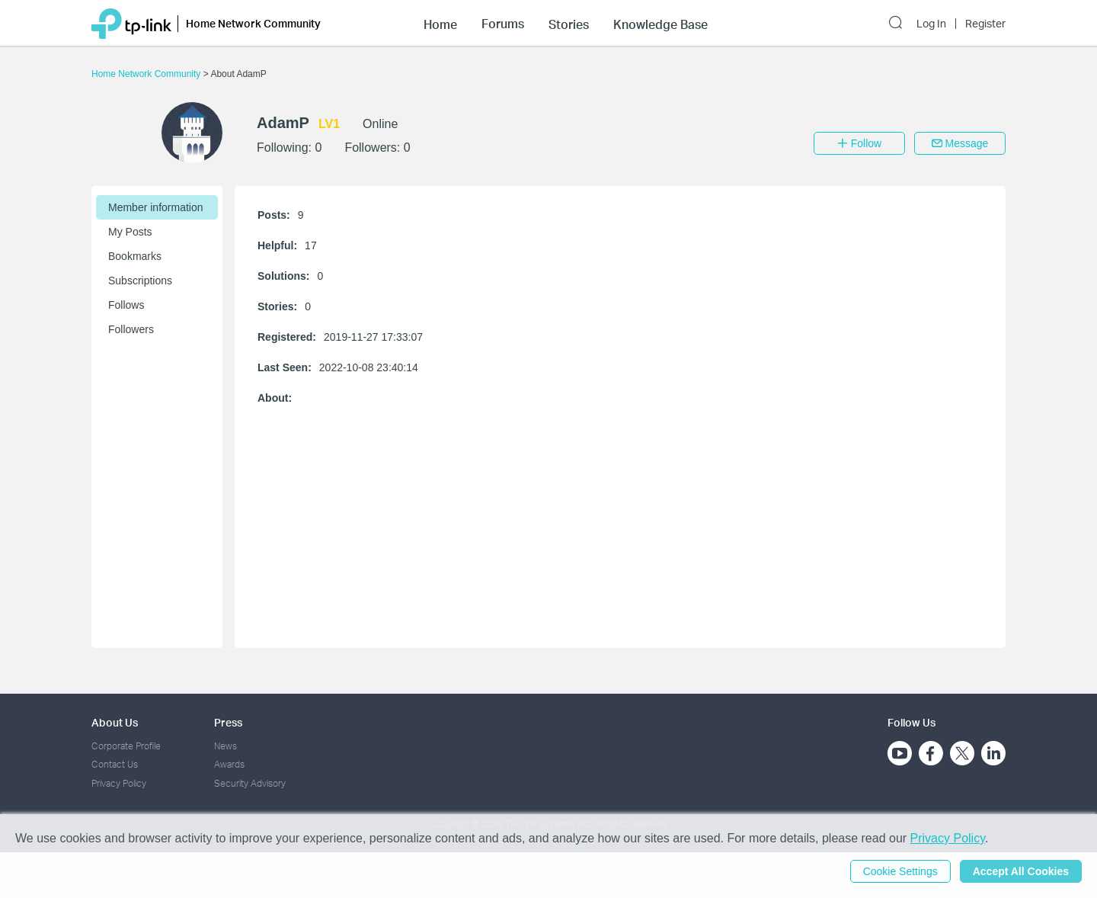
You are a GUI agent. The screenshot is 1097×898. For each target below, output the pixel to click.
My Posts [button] (130, 232)
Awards (229, 764)
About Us (114, 722)
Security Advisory (250, 783)
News (225, 746)
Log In (931, 23)
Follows (126, 305)
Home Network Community (147, 74)
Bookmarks (135, 256)
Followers (131, 329)
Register (985, 23)
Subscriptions (140, 280)
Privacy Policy (118, 783)
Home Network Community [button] (253, 23)
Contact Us (114, 764)
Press (228, 722)
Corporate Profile (126, 746)
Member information (155, 207)
